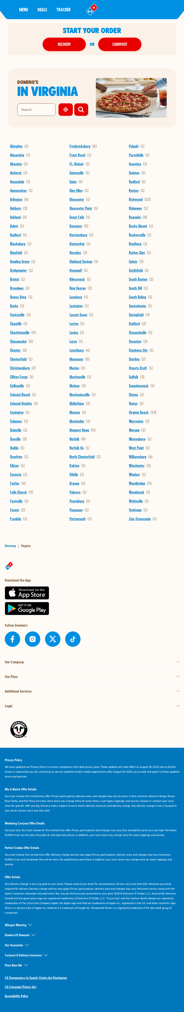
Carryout (119, 44)
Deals (42, 9)
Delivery (64, 44)
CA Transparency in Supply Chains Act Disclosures (36, 978)
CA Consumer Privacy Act (20, 987)
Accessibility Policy (16, 996)
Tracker (64, 9)
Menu (23, 9)
